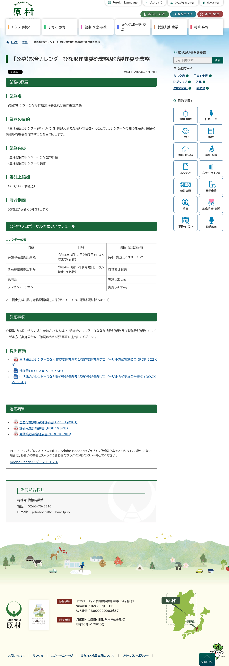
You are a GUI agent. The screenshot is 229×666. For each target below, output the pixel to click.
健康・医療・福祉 (96, 27)
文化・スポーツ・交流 (133, 27)
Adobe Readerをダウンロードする (34, 462)
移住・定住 (212, 14)
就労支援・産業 (168, 27)
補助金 (201, 88)
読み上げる (213, 3)
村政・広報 (201, 27)
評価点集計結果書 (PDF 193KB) (43, 428)
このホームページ (62, 655)
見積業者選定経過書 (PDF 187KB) (45, 434)
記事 (25, 42)
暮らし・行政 (156, 14)
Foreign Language (124, 2)
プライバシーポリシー (135, 655)
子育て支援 (201, 75)
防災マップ (180, 81)
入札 (198, 81)
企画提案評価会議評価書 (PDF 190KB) (48, 422)
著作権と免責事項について (97, 655)
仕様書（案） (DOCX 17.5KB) (41, 370)
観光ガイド (185, 14)
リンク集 (38, 655)
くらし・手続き (21, 27)
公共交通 (179, 75)
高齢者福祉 (180, 88)
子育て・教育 (56, 27)
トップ (14, 42)
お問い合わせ (16, 655)
